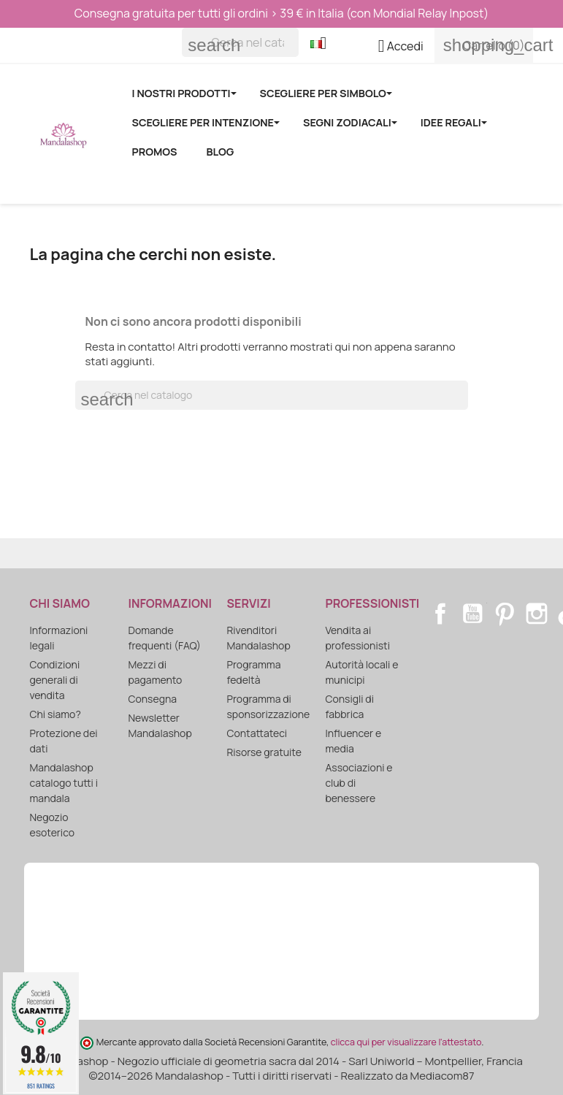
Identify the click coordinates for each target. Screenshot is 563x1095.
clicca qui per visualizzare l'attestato (406, 1042)
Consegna (153, 699)
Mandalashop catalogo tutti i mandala (64, 782)
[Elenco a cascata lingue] (323, 44)
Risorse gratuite (264, 752)
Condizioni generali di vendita (55, 679)
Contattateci (257, 733)
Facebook (440, 613)
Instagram (536, 613)
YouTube (472, 613)
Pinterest (504, 613)
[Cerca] (240, 42)
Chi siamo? (55, 714)
